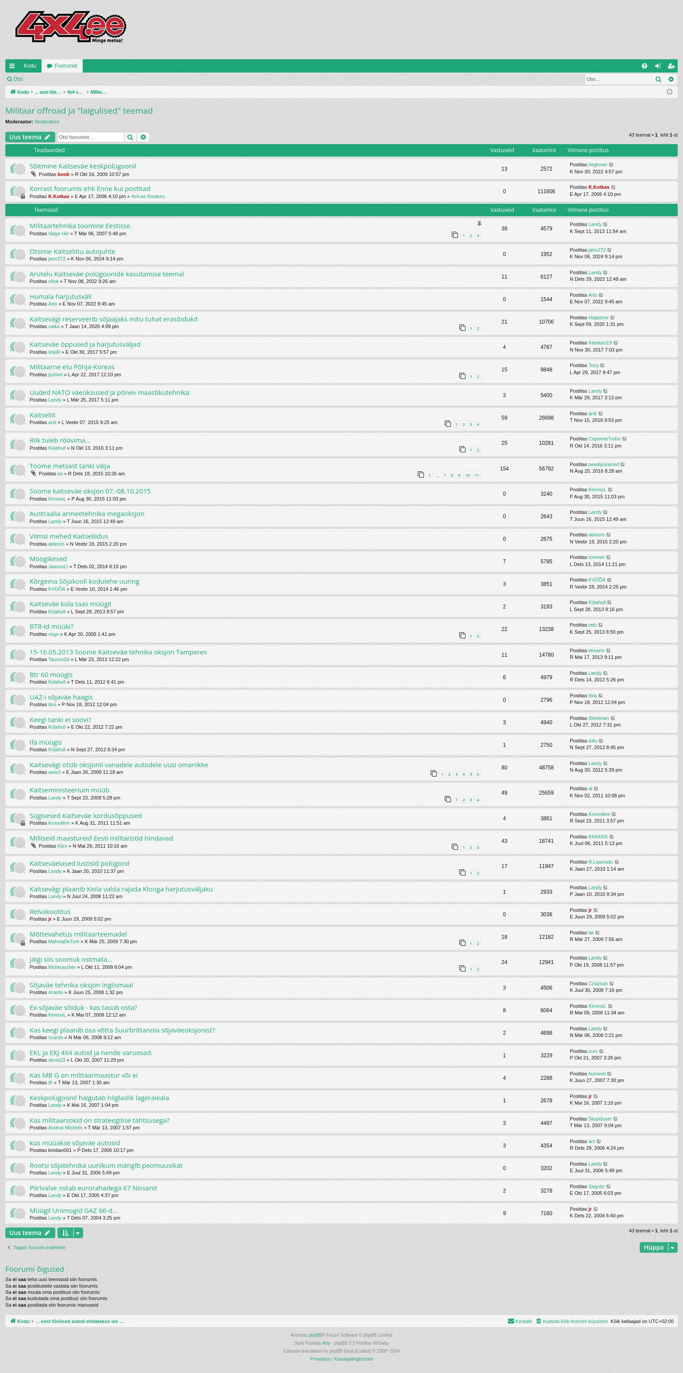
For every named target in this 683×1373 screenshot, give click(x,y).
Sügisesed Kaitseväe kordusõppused (86, 815)
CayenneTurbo (604, 438)
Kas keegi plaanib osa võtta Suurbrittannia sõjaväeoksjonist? (122, 1029)
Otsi (18, 79)
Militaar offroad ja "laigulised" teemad (79, 110)
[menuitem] (644, 66)
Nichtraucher (62, 967)
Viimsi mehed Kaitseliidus (69, 536)
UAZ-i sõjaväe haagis (61, 696)
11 (477, 475)
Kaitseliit (43, 414)
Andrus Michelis (65, 1127)
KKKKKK (598, 836)
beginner (597, 164)
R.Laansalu (600, 861)
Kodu (30, 66)
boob (63, 174)
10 (467, 475)
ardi (52, 422)
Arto (52, 303)
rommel (596, 557)
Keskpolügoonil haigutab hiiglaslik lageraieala (99, 1097)
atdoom (56, 544)
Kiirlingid (14, 68)
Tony (593, 365)
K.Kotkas (58, 196)
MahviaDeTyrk (63, 941)
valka (54, 326)
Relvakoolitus (50, 911)
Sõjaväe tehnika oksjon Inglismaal (81, 984)
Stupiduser (600, 1118)
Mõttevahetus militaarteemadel (78, 933)
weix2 (54, 772)
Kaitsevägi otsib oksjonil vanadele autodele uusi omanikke (119, 764)
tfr (50, 1082)
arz (591, 1141)
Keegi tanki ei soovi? (60, 719)
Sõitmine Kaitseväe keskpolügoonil (83, 165)
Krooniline (59, 823)
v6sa (53, 281)
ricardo (55, 992)
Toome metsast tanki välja (70, 465)
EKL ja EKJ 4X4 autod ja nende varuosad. (91, 1052)
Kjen (62, 846)
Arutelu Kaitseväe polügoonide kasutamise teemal (107, 273)
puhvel (55, 374)
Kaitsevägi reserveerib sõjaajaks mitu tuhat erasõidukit (114, 318)
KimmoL (57, 498)
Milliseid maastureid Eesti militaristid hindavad (101, 838)
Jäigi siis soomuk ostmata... (71, 959)
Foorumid (66, 66)
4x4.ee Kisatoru (148, 196)
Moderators (47, 121)
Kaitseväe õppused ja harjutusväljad (85, 344)
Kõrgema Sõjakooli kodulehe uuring (84, 581)
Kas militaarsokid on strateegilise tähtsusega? (99, 1120)
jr (49, 919)
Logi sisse (47, 79)
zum (593, 1051)
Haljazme (598, 317)
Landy (595, 224)
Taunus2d (58, 659)
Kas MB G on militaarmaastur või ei (84, 1075)
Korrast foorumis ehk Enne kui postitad (90, 188)
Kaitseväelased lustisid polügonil (80, 863)
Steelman (598, 718)
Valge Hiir (58, 233)
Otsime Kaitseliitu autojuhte (72, 251)
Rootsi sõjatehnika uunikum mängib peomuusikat (106, 1165)
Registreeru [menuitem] (673, 68)
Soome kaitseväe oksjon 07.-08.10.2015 (90, 490)
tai (60, 473)
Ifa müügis (46, 742)
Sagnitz (596, 1186)
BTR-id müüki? (51, 626)
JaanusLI (58, 566)
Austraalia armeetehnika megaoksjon (87, 513)
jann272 (56, 258)
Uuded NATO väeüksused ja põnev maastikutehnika (109, 392)
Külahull (56, 448)
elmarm (596, 650)
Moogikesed (48, 558)
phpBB (315, 1335)
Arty (326, 1343)
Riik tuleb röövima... (60, 440)
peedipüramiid (603, 464)
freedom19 (600, 342)
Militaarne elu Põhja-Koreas (72, 366)
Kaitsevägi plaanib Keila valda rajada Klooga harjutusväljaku (121, 888)
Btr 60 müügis (51, 674)
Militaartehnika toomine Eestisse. (81, 225)
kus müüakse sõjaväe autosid (75, 1142)
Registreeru (85, 79)
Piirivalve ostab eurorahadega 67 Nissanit (93, 1187)
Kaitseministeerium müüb (70, 789)
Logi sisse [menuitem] (659, 68)
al (590, 788)
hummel (597, 1073)
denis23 (56, 1060)
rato (592, 624)
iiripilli (54, 352)
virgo (53, 634)
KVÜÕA (56, 589)
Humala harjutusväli (61, 296)
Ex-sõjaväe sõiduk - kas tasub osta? (83, 1007)
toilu (592, 740)
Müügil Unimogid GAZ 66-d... (74, 1210)
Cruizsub (597, 983)
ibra (52, 704)
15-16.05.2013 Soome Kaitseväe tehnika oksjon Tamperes (118, 651)
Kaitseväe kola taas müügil (70, 603)
